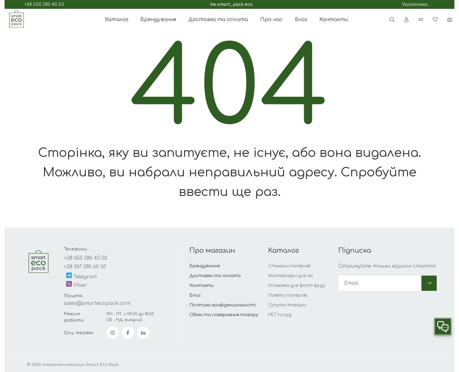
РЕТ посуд (280, 314)
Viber (76, 284)
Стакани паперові (289, 266)
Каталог (116, 19)
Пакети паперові (287, 295)
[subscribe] (379, 283)
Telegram (81, 276)
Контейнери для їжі (290, 275)
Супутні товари (287, 305)
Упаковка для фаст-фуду (296, 285)
